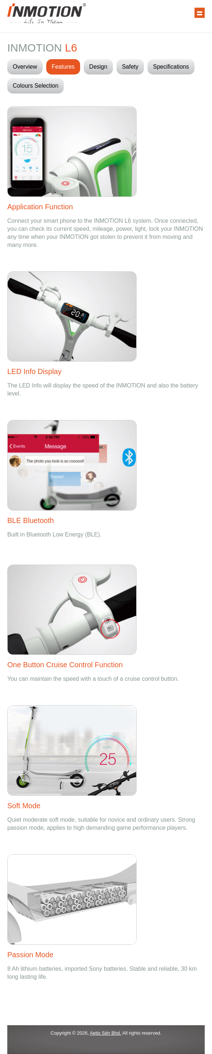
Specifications (171, 67)
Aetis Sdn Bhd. (105, 1033)
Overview (25, 67)
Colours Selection (35, 86)
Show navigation (200, 13)
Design (98, 67)
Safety (130, 67)
